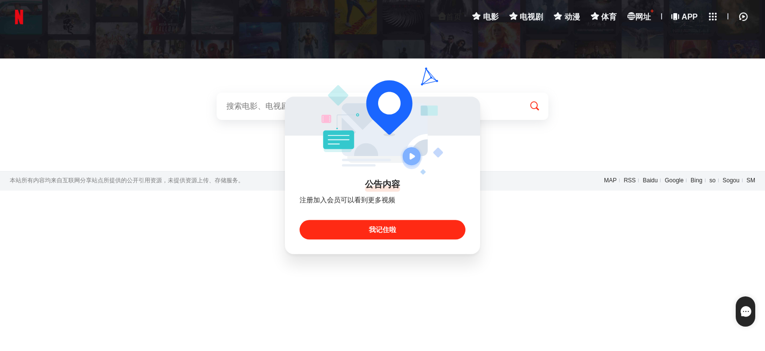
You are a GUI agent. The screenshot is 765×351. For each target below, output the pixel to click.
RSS (630, 180)
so (712, 180)
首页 (450, 17)
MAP (610, 180)
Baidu (650, 180)
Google (674, 180)
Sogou (731, 180)
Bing (697, 180)
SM (750, 180)
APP (685, 17)
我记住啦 (382, 230)
